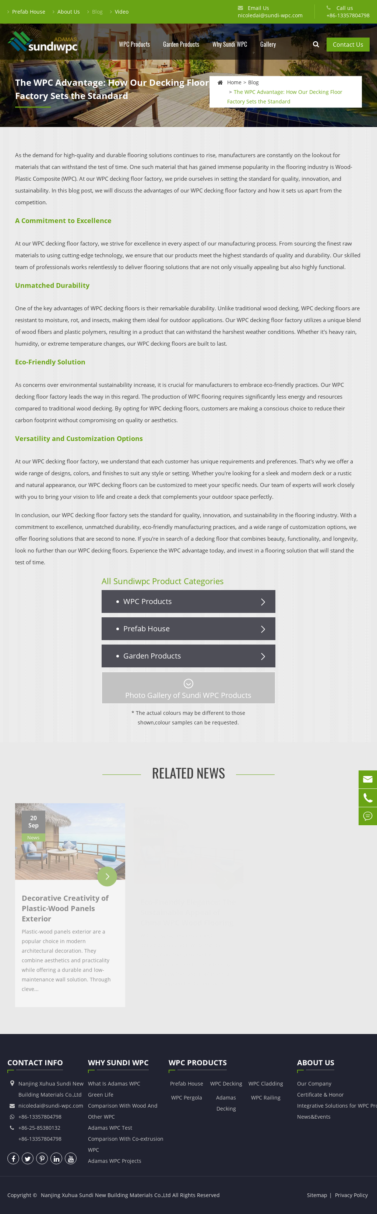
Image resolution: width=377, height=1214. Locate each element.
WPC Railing (266, 1097)
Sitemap (317, 1195)
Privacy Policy (351, 1195)
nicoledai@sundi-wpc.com (270, 15)
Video (119, 11)
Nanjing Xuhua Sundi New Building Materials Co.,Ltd (106, 1195)
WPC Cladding (266, 1083)
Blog (95, 11)
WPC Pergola (186, 1097)
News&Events (314, 1116)
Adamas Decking (226, 1103)
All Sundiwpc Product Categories (163, 580)
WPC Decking (226, 1083)
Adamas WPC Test (110, 1127)
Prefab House (26, 11)
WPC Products (134, 50)
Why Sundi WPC (229, 50)
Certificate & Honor (320, 1094)
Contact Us (348, 44)
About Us (66, 11)
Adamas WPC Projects (114, 1160)
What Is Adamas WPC (114, 1083)
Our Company (314, 1083)
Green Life (100, 1094)
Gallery (268, 50)
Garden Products (181, 50)
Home (234, 81)
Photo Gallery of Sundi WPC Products (188, 689)
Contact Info (35, 1064)
